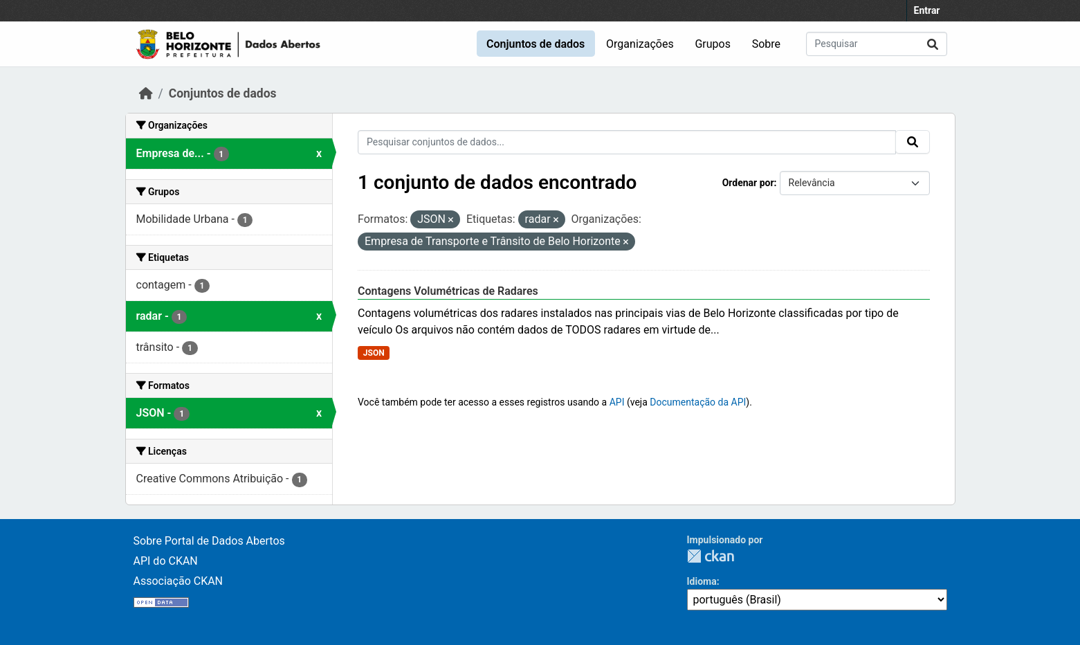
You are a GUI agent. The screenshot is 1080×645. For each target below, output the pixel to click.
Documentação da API (698, 402)
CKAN (710, 556)
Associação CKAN (178, 581)
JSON (374, 353)
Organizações (640, 44)
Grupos (713, 44)
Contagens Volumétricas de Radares (448, 291)
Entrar (927, 10)
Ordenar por (748, 182)
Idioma (702, 581)
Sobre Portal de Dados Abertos (209, 540)
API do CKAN (166, 560)
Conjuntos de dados (535, 44)
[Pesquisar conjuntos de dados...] (876, 44)
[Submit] (932, 44)
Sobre (766, 44)
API (617, 402)
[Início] (146, 93)
